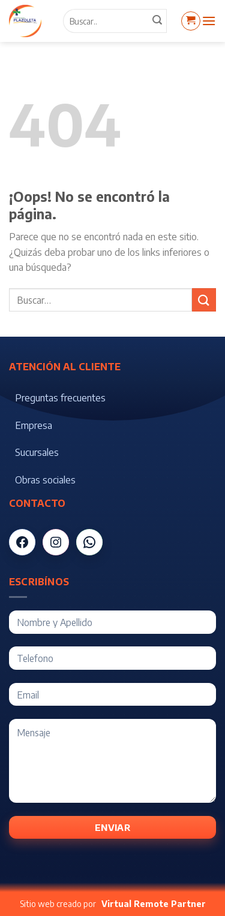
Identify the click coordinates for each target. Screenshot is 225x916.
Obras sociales (45, 480)
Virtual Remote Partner (153, 904)
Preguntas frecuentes (60, 398)
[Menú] (209, 20)
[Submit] (204, 300)
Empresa (33, 425)
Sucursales (37, 452)
